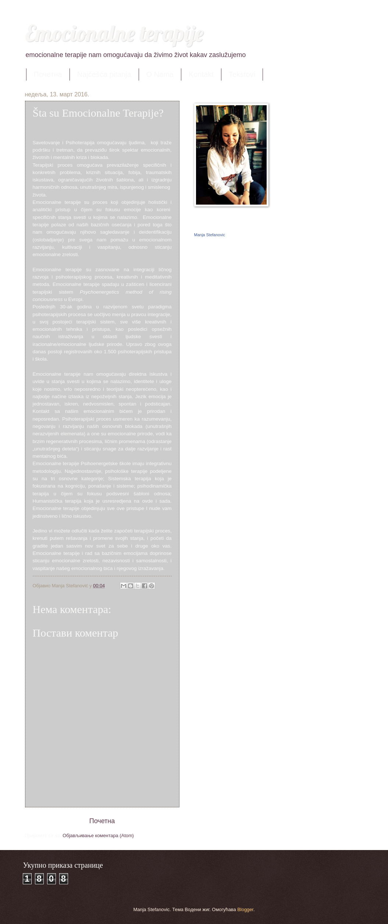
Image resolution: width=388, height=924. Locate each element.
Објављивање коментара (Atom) (98, 835)
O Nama (160, 74)
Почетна (48, 74)
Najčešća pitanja (104, 74)
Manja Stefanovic (209, 235)
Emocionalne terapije (114, 33)
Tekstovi (242, 74)
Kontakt (201, 74)
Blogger (245, 909)
